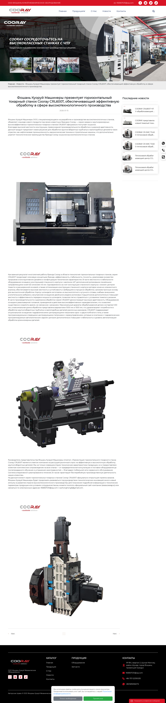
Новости (20, 84)
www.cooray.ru (108, 485)
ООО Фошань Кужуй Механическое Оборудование (34, 3)
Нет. (13, 634)
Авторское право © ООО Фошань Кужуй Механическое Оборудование (36, 693)
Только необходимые (68, 699)
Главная (11, 84)
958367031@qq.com (125, 3)
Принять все (98, 699)
